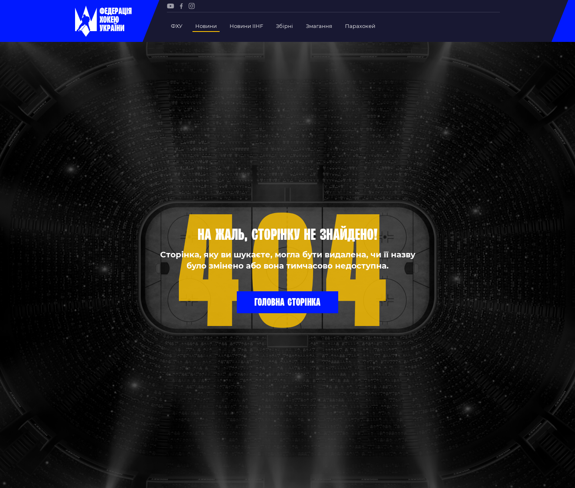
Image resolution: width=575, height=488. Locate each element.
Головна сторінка (287, 301)
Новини (206, 26)
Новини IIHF (246, 26)
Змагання (319, 26)
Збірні (284, 26)
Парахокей (360, 26)
